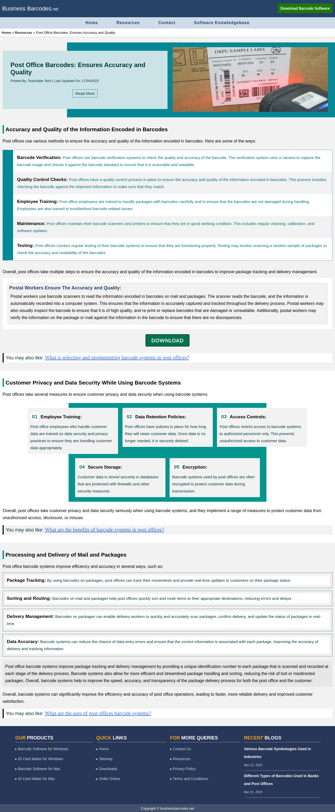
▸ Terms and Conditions (189, 778)
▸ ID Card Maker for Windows (39, 758)
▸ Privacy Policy (183, 768)
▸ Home (102, 748)
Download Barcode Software (305, 8)
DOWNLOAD (167, 340)
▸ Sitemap (104, 758)
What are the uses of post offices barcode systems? (98, 713)
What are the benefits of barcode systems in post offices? (104, 529)
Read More (85, 93)
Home (89, 22)
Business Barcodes (26, 8)
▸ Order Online (108, 778)
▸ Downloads (106, 768)
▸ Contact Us (180, 748)
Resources (127, 22)
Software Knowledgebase (224, 22)
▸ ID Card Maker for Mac (35, 778)
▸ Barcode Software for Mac (37, 768)
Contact (167, 22)
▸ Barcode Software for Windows (41, 748)
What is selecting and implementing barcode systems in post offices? (117, 357)
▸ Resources (180, 758)
